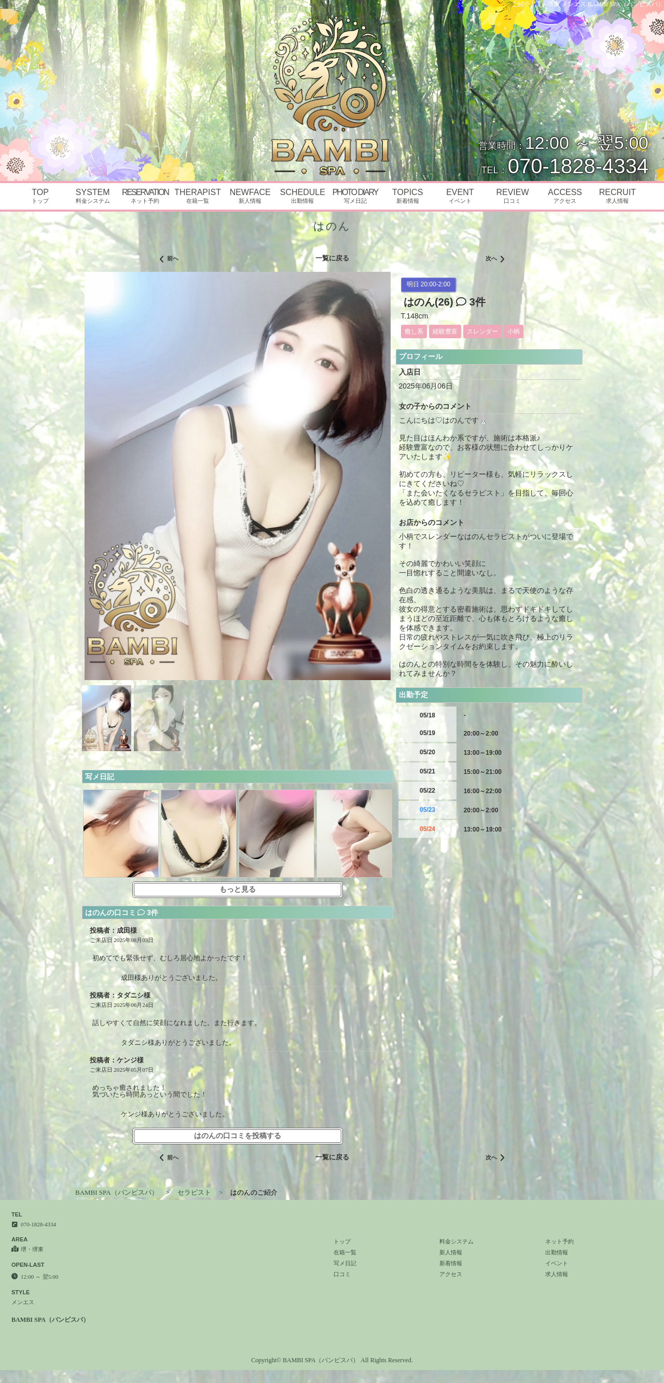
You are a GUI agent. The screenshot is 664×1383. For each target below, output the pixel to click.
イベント (556, 1263)
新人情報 (450, 1252)
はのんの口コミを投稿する (237, 1136)
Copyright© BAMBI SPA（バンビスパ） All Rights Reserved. (331, 1360)
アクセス (450, 1274)
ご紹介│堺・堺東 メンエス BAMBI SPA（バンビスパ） (587, 4)
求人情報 (556, 1274)
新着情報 (450, 1263)
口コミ (342, 1274)
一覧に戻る (332, 258)
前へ (168, 259)
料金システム (456, 1241)
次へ (495, 259)
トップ (342, 1241)
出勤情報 (556, 1252)
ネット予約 (559, 1241)
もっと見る (237, 889)
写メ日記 (345, 1263)
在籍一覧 (345, 1252)
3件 (471, 302)
